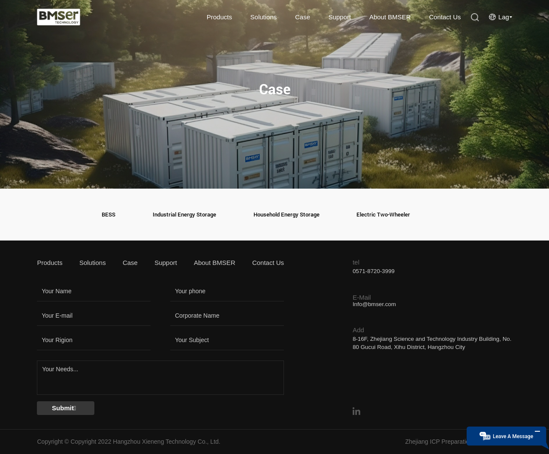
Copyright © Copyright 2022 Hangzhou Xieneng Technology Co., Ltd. (128, 442)
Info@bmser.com (374, 304)
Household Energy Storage (286, 214)
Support (340, 17)
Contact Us (445, 17)
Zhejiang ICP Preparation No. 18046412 (458, 442)
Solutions (263, 17)
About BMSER (390, 17)
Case (302, 17)
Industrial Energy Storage (184, 214)
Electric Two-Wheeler (383, 214)
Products (219, 17)
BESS (108, 214)
